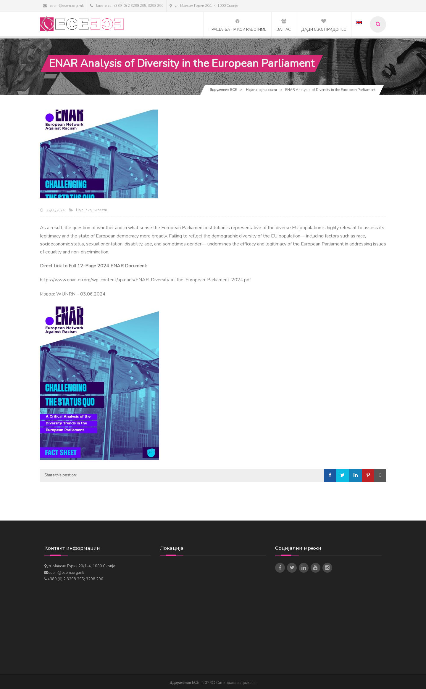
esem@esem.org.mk (63, 5)
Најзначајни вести (91, 210)
